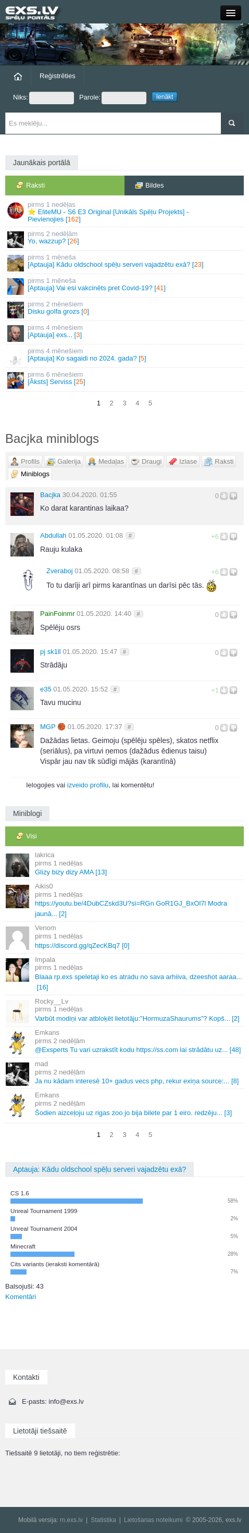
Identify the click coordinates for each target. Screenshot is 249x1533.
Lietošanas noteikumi (153, 1520)
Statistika (103, 1520)
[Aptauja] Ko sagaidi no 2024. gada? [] (125, 356)
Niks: (43, 98)
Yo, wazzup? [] (125, 239)
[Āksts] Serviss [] (125, 379)
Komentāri (20, 1297)
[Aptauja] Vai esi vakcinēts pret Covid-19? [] (125, 286)
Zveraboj (59, 571)
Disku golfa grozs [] (125, 309)
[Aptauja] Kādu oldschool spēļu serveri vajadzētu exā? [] (125, 262)
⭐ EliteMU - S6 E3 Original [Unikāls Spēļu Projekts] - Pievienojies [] (125, 212)
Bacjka (50, 495)
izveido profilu (88, 785)
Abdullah (53, 535)
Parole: (112, 98)
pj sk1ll (50, 652)
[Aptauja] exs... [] (125, 333)
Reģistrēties (58, 76)
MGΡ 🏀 (53, 727)
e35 (46, 689)
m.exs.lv (71, 1520)
